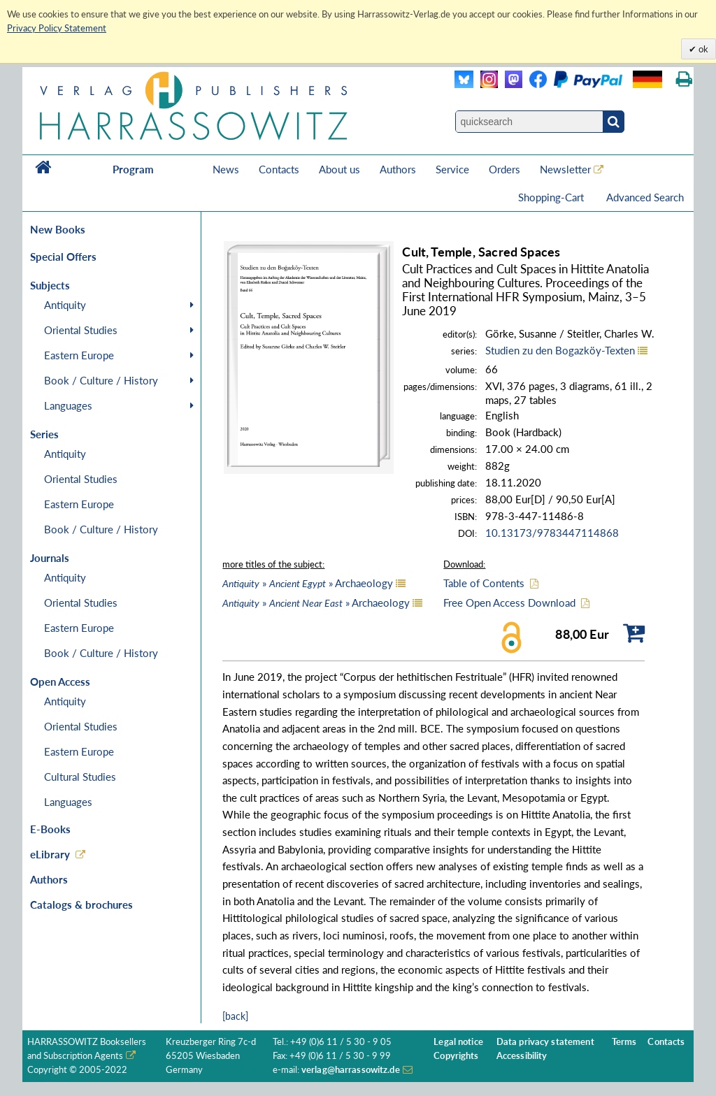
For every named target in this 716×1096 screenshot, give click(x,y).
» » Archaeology (307, 583)
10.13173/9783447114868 (552, 532)
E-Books (50, 829)
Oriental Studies (80, 330)
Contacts (279, 169)
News (226, 169)
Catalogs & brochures (81, 904)
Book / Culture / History (101, 380)
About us (339, 169)
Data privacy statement (545, 1042)
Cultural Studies (80, 776)
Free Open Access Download (509, 602)
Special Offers (63, 256)
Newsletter (565, 169)
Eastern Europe (79, 355)
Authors (398, 169)
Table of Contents (483, 583)
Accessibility (521, 1056)
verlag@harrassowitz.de (350, 1070)
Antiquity (65, 304)
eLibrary (50, 854)
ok (702, 49)
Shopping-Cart (552, 197)
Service (452, 169)
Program (133, 169)
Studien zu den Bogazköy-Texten (560, 350)
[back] (235, 1016)
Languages (68, 405)
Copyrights (456, 1056)
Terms (624, 1042)
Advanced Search (645, 197)
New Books (57, 229)
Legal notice (458, 1042)
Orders (504, 169)
